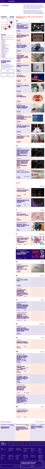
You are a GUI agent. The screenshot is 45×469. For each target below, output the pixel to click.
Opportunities (26, 448)
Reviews (2, 459)
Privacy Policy (40, 460)
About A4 (33, 448)
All (1, 456)
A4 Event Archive (18, 450)
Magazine (3, 455)
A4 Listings (25, 450)
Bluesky (17, 457)
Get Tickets (26, 176)
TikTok (17, 459)
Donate (39, 450)
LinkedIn (17, 458)
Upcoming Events (18, 449)
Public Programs (11, 449)
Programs (10, 448)
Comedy (3, 42)
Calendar (11, 1)
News (2, 458)
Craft (3, 43)
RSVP (25, 194)
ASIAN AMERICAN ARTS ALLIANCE (4, 443)
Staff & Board (33, 450)
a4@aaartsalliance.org (40, 13)
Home (2, 448)
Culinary (3, 44)
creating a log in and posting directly (34, 8)
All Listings (25, 449)
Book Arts (4, 41)
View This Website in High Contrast (40, 456)
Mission (32, 449)
